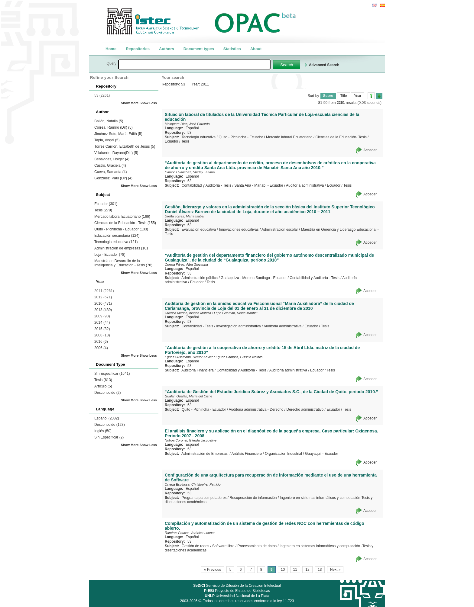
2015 (102, 329)
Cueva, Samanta (110, 172)
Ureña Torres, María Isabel (184, 216)
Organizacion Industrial (283, 453)
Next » (335, 569)
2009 (102, 316)
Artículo (103, 386)
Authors (166, 49)
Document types (198, 49)
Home (111, 49)
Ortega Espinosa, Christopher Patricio (193, 484)
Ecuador (105, 204)
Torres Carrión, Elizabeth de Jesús (124, 146)
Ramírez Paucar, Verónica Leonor (190, 533)
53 (189, 132)
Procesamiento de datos (256, 546)
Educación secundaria (116, 235)
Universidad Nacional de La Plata (237, 596)
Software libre (223, 546)
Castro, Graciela (110, 165)
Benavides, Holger (111, 159)
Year (357, 96)
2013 (103, 310)
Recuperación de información (253, 498)
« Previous (212, 569)
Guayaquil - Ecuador (321, 453)
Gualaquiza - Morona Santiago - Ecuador (254, 278)
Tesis (103, 210)
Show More (130, 103)
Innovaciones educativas (238, 229)
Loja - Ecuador (109, 254)
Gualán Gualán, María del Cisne (188, 396)
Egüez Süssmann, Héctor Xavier (189, 357)
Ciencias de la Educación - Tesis (125, 223)
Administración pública (199, 278)
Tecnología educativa (198, 137)
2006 (101, 348)
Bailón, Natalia (108, 121)
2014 (102, 322)
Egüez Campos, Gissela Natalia (239, 357)
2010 (103, 303)
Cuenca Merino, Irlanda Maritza (188, 313)
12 (307, 569)
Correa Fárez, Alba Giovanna (186, 264)
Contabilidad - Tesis (197, 326)
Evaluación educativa (199, 229)
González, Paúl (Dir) (113, 178)
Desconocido (107, 392)
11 (295, 569)
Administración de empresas (122, 248)
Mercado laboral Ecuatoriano (122, 216)
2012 (103, 297)
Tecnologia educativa (116, 242)
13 (320, 569)
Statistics (232, 49)
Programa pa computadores (204, 498)
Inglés (103, 431)
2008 (102, 335)
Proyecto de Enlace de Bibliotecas (237, 591)
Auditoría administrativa (305, 185)
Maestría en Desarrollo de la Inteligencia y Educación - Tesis (123, 263)
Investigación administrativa (238, 326)
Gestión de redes (195, 546)
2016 (101, 341)
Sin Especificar (112, 373)
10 (283, 569)
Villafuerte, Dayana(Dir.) (116, 153)
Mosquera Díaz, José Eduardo (187, 124)
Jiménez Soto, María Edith (118, 134)
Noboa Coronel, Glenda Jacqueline (190, 440)
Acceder (370, 150)
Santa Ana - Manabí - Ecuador (258, 185)
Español (106, 418)
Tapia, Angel (106, 140)
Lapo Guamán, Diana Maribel (236, 313)
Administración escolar (279, 229)
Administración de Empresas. (205, 453)
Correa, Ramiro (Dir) (113, 127)
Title (343, 96)
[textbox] (194, 64)
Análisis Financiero (246, 453)
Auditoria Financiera (197, 370)
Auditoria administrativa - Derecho (256, 409)
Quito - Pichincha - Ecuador (121, 229)
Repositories (138, 49)
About (256, 49)
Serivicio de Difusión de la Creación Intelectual (237, 585)
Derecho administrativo (305, 409)
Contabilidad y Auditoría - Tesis (207, 185)
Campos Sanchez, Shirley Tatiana (190, 172)
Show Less (148, 103)
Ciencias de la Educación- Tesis (340, 137)
